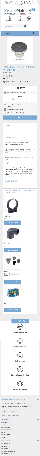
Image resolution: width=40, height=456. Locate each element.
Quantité (20, 96)
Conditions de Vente (6, 430)
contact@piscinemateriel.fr (12, 415)
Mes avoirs (4, 446)
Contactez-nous (9, 20)
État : (4, 79)
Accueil (3, 425)
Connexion (20, 20)
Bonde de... (7, 272)
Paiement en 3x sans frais (20, 333)
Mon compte (5, 441)
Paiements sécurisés (6, 427)
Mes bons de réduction (7, 453)
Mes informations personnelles (9, 451)
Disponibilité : (6, 82)
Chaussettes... (7, 303)
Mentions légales (5, 435)
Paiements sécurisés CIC (20, 347)
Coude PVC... (7, 244)
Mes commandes (5, 444)
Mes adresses (4, 449)
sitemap (3, 437)
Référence (5, 76)
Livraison (3, 432)
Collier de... (7, 216)
